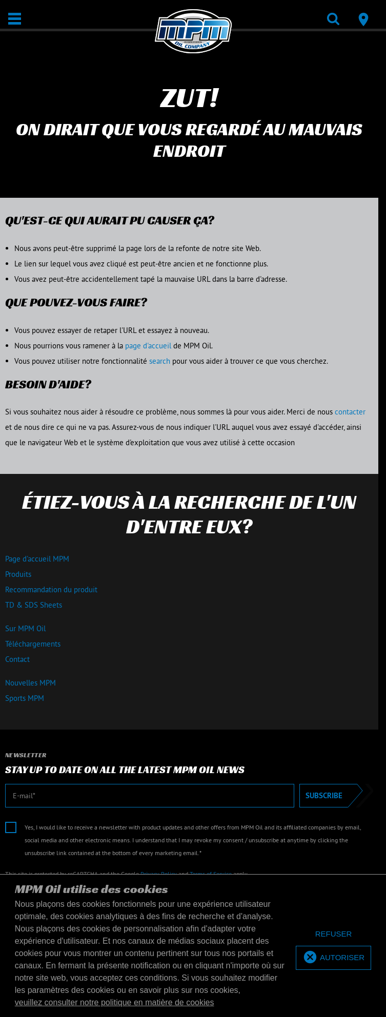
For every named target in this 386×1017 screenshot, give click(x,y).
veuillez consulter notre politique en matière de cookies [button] (114, 1002)
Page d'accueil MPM (37, 559)
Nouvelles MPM (30, 683)
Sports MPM (24, 698)
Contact (17, 659)
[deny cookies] (333, 934)
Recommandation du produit (51, 589)
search (159, 361)
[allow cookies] (333, 958)
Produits (18, 574)
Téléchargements (32, 644)
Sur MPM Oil (25, 628)
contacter (350, 412)
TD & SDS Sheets (33, 605)
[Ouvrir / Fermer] (14, 19)
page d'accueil (148, 345)
